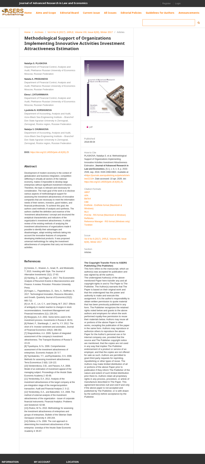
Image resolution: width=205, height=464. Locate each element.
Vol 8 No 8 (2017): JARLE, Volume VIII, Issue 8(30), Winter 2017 (80, 32)
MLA (86, 212)
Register (166, 3)
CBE (86, 202)
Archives (39, 32)
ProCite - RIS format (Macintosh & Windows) (105, 215)
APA (86, 195)
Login (178, 3)
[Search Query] (168, 22)
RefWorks (88, 218)
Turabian (88, 225)
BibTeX (87, 198)
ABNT (87, 192)
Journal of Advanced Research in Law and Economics (53, 3)
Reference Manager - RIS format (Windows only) (107, 221)
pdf (91, 127)
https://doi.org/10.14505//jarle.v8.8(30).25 (49, 152)
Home (27, 32)
